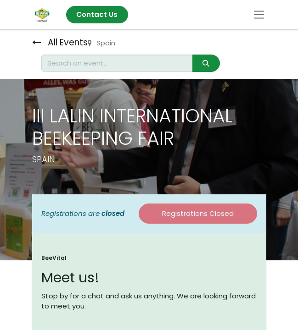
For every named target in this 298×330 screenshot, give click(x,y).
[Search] (206, 63)
